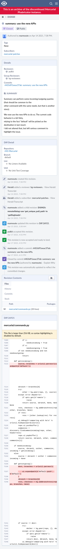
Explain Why (49, 263)
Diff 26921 (44, 223)
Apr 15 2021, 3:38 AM (17, 226)
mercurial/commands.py (19, 309)
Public (22, 28)
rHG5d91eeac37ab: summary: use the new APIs (26, 85)
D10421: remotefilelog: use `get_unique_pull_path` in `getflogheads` (28, 211)
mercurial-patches (12, 54)
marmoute (24, 35)
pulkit (11, 71)
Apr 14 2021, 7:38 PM (17, 182)
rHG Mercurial (11, 151)
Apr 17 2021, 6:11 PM (17, 255)
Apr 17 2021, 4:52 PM (17, 234)
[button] (56, 3)
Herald (11, 187)
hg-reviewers (14, 78)
